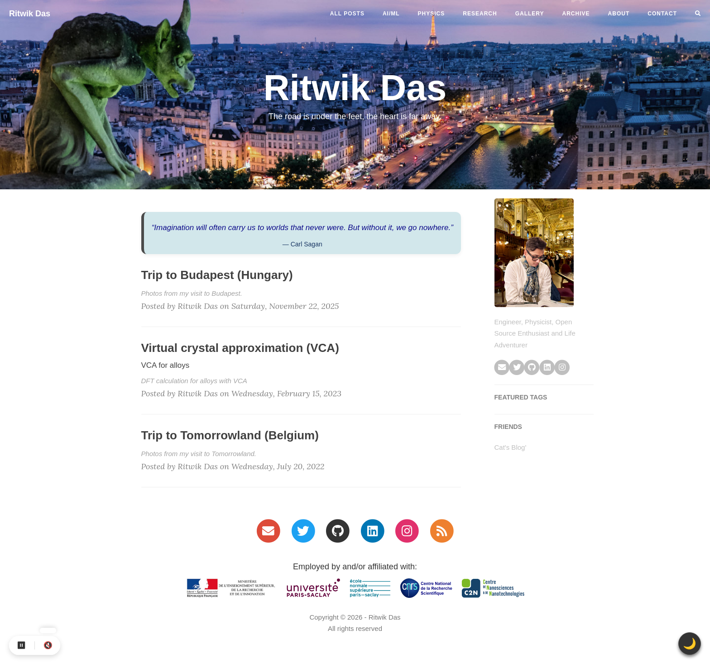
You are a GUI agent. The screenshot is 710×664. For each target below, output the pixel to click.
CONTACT (662, 13)
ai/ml (391, 13)
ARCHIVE (576, 13)
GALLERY (529, 13)
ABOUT (619, 13)
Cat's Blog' (510, 447)
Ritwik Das (29, 13)
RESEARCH (480, 13)
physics (431, 13)
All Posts (347, 13)
